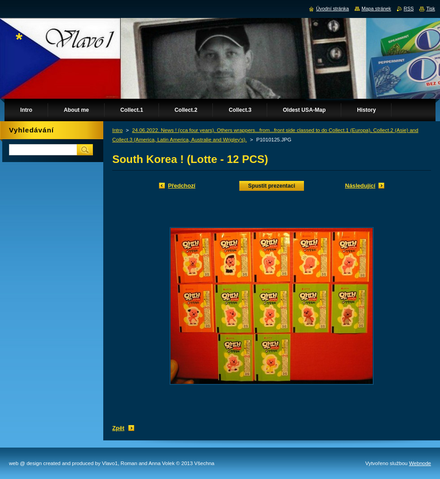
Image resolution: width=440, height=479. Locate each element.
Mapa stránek (376, 8)
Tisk (430, 8)
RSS (409, 8)
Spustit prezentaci (271, 186)
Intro (117, 130)
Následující (360, 185)
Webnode (420, 463)
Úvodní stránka (332, 8)
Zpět (118, 428)
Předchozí (181, 185)
